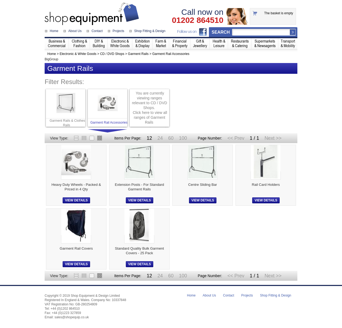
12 (149, 138)
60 (170, 138)
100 (183, 138)
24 (160, 138)
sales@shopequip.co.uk (72, 317)
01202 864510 (197, 20)
